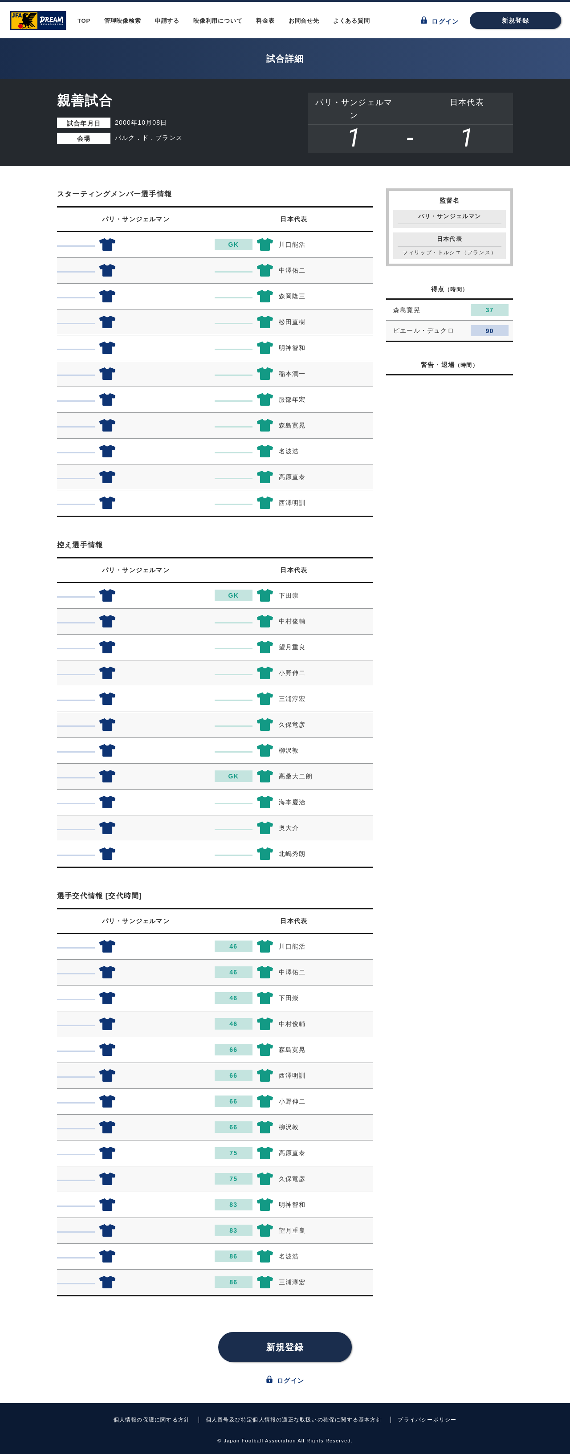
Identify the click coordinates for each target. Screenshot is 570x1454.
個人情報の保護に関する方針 (152, 1420)
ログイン (440, 20)
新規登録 (515, 20)
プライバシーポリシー (427, 1420)
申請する (167, 20)
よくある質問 (351, 20)
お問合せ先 (304, 20)
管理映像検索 (122, 20)
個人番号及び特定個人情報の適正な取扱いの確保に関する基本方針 (294, 1420)
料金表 (265, 20)
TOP (83, 20)
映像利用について (217, 20)
